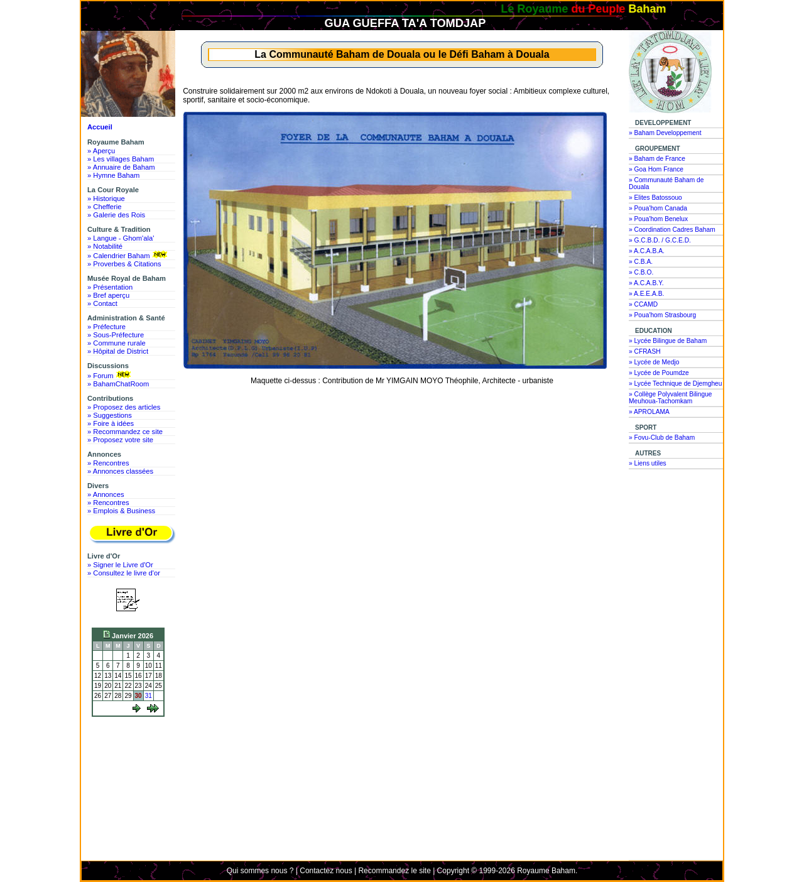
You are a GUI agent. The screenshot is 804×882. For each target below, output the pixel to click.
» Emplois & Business (121, 510)
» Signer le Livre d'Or (120, 565)
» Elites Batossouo (655, 197)
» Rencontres (108, 463)
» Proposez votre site (120, 440)
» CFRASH (645, 351)
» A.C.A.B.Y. (646, 283)
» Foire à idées (110, 423)
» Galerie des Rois (116, 215)
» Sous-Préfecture (115, 335)
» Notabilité (104, 246)
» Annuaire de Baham (121, 167)
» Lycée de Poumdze (659, 372)
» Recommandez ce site (125, 431)
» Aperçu (101, 151)
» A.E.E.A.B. (646, 293)
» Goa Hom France (656, 169)
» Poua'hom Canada (658, 208)
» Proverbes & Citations (124, 264)
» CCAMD (643, 304)
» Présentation (110, 287)
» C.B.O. (641, 272)
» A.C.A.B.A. (647, 251)
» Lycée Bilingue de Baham (668, 340)
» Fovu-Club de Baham (662, 437)
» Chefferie (104, 206)
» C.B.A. (641, 261)
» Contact (102, 303)
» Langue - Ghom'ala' (120, 238)
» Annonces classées (120, 471)
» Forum (110, 375)
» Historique (106, 198)
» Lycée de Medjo (654, 362)
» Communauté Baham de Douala (666, 183)
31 (148, 695)
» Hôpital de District (117, 351)
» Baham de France (657, 158)
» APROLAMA (649, 411)
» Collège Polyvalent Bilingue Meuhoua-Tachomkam (670, 398)
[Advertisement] (131, 767)
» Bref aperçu (108, 295)
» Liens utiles (647, 463)
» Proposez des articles (123, 407)
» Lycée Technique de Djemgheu (675, 383)
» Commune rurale (116, 343)
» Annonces (105, 494)
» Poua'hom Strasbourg (662, 315)
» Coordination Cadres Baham (672, 229)
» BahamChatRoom (118, 384)
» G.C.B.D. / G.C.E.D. (660, 240)
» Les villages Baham (120, 159)
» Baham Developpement (665, 132)
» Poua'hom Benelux (658, 218)
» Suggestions (109, 415)
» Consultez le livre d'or (123, 573)
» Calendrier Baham (128, 255)
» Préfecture (106, 326)
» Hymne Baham (113, 175)
